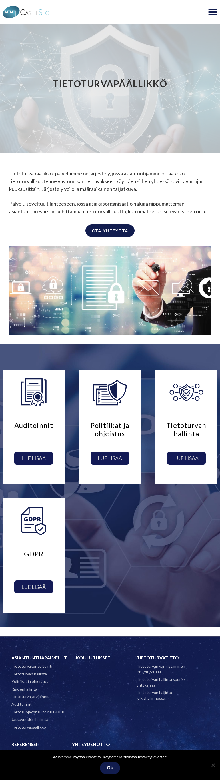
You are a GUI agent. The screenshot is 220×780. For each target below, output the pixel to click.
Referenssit (25, 744)
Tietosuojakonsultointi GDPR (37, 711)
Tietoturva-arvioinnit (30, 696)
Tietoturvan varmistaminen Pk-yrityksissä (161, 669)
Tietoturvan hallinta (29, 673)
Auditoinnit (21, 704)
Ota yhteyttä (110, 230)
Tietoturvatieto (158, 657)
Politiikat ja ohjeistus (29, 681)
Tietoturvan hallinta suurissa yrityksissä (162, 682)
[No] (213, 765)
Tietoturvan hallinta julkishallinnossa (154, 695)
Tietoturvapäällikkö (28, 727)
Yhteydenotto (91, 744)
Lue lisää (33, 458)
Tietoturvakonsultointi (31, 666)
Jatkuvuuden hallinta (29, 719)
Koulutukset (93, 657)
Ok (110, 767)
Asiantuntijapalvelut (39, 657)
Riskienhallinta (24, 689)
